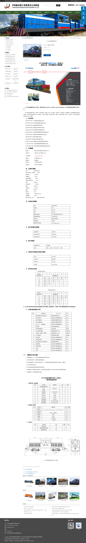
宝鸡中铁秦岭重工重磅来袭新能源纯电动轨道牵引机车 (61, 506)
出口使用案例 (51, 486)
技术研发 (39, 12)
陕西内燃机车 (8, 73)
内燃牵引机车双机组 (9, 43)
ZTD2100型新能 (29, 486)
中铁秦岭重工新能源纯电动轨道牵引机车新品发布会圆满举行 (62, 510)
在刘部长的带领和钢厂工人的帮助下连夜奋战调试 (60, 511)
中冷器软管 (16, 76)
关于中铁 (16, 12)
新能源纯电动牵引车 (9, 39)
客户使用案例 (8, 49)
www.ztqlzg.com (10, 529)
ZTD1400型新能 (29, 500)
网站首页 (8, 12)
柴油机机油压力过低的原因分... (10, 54)
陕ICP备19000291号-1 (16, 538)
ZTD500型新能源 (40, 500)
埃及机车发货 (40, 486)
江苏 (15, 540)
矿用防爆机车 (35, 536)
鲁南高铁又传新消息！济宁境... (10, 61)
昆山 (19, 540)
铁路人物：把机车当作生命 (28, 508)
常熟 (21, 540)
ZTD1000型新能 (63, 500)
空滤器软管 (16, 71)
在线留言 (70, 12)
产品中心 (24, 12)
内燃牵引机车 (29, 536)
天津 (27, 540)
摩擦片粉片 (16, 68)
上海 (31, 540)
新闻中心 (31, 12)
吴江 (17, 540)
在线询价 (47, 55)
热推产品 (6, 540)
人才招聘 (62, 12)
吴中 (25, 540)
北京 (33, 540)
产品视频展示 (8, 47)
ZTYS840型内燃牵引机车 (30, 473)
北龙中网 (27, 538)
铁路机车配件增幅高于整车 (10, 58)
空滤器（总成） (8, 68)
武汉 (29, 540)
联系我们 (78, 12)
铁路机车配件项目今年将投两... (10, 63)
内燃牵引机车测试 (63, 486)
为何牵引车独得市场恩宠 (28, 513)
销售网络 (54, 12)
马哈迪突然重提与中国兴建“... (10, 56)
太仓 (23, 540)
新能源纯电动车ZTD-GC (74, 500)
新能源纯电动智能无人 (51, 500)
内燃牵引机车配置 (29, 469)
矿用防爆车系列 (9, 45)
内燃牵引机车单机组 (9, 41)
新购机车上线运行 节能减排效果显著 (58, 508)
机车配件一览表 (8, 76)
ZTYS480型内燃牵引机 (74, 486)
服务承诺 (47, 12)
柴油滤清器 (16, 73)
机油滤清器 (8, 78)
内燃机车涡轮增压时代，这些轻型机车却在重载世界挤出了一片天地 (35, 510)
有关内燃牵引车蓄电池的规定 (29, 506)
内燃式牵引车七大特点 (27, 511)
